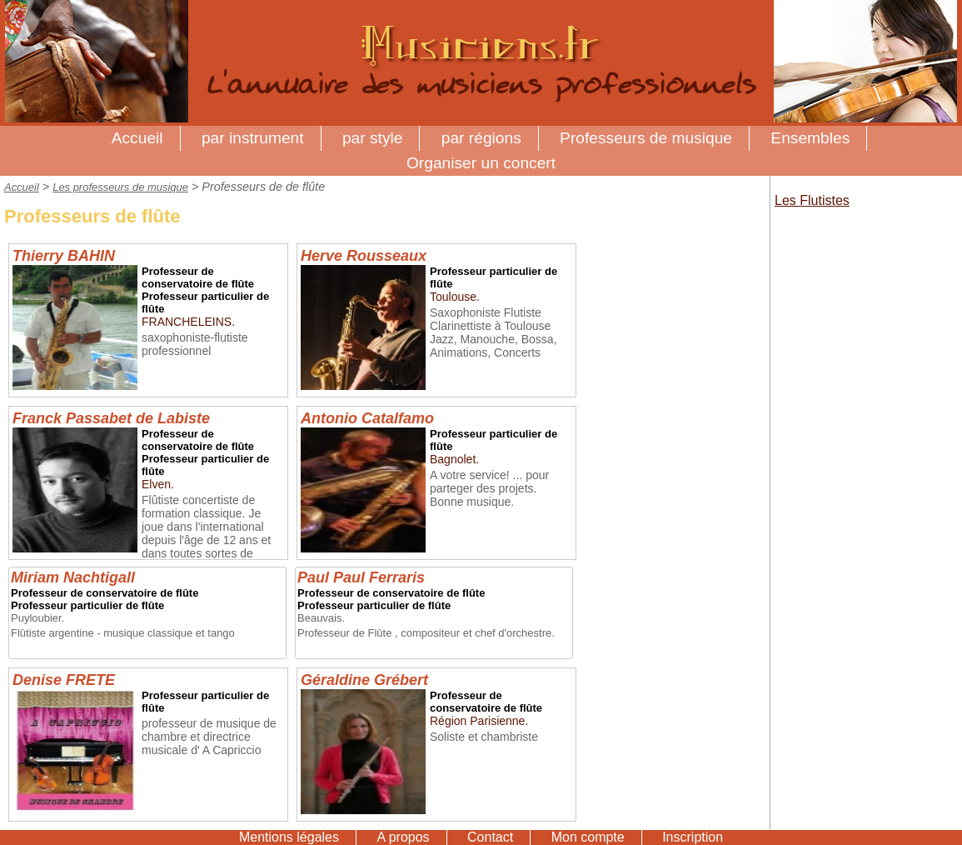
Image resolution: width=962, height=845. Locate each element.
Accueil (137, 138)
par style (372, 138)
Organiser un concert (481, 163)
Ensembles (810, 138)
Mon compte (588, 837)
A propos (402, 837)
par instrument (253, 138)
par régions (481, 138)
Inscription (692, 837)
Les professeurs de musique (120, 187)
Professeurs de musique (646, 138)
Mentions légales (289, 837)
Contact (490, 837)
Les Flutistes (812, 200)
